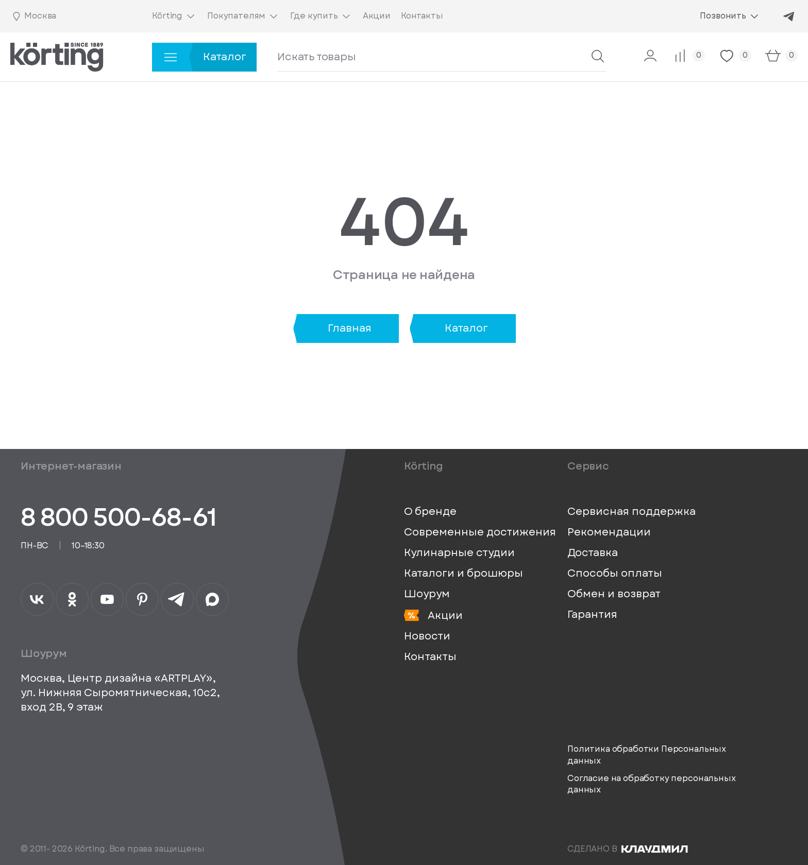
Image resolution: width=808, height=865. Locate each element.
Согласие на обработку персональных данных (651, 784)
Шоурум (427, 594)
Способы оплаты (614, 573)
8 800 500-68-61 (118, 517)
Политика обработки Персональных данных (646, 754)
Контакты (430, 657)
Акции (433, 615)
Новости (427, 636)
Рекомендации (609, 532)
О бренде (430, 512)
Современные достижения (480, 532)
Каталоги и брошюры (463, 573)
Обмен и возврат (614, 594)
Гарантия (592, 615)
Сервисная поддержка (631, 512)
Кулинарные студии (459, 553)
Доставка (592, 553)
